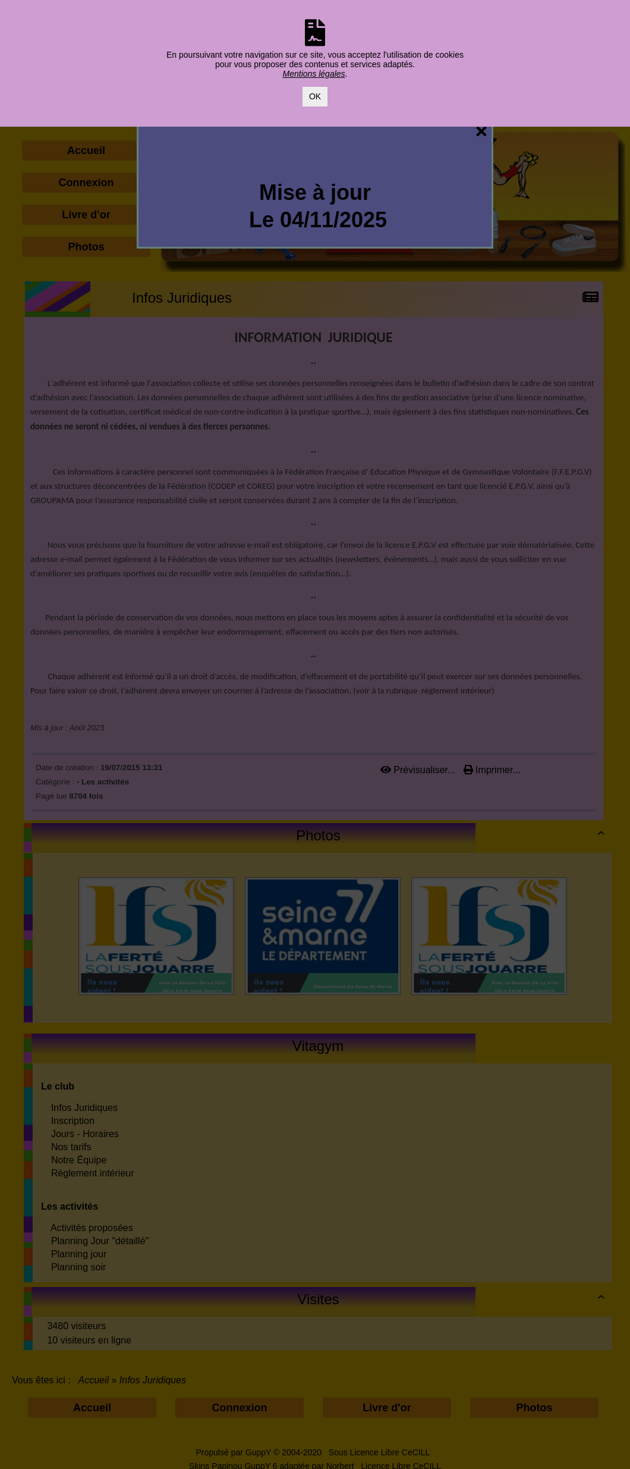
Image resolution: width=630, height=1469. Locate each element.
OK (315, 96)
